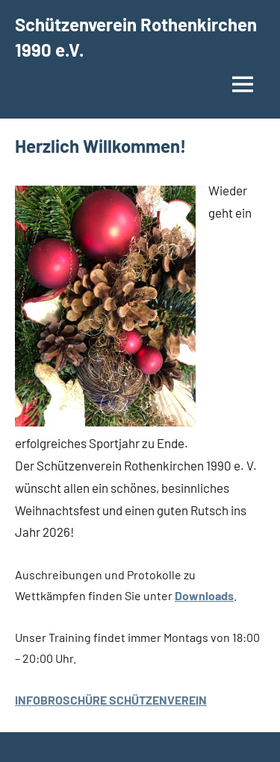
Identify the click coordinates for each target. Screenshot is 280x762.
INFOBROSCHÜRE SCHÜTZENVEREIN (111, 700)
